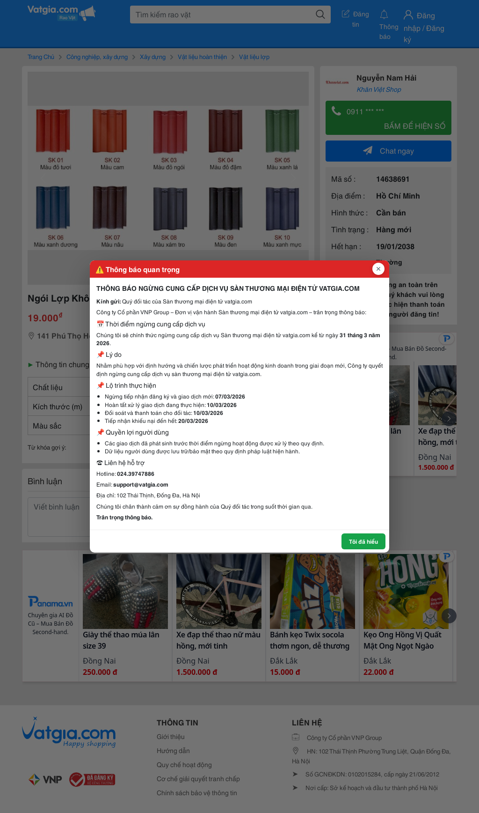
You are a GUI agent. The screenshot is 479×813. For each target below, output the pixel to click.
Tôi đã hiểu (363, 541)
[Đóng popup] (378, 269)
